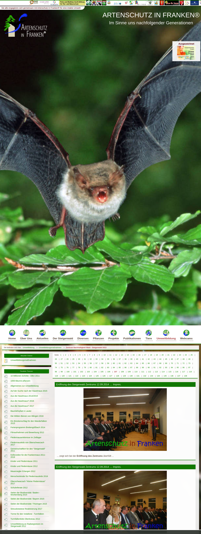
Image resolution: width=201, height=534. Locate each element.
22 (174, 355)
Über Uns (26, 334)
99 (62, 372)
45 (166, 359)
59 (108, 363)
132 (144, 376)
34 (102, 359)
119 (56, 376)
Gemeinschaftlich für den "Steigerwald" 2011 (27, 450)
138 (185, 376)
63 (131, 363)
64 (137, 363)
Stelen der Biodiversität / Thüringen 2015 (28, 504)
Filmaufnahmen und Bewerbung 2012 (27, 432)
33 (96, 359)
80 (91, 367)
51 (62, 363)
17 (145, 355)
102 (81, 372)
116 (176, 372)
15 (134, 355)
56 (91, 363)
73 (189, 363)
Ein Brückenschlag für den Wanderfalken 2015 (28, 422)
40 (137, 359)
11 (110, 355)
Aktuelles (42, 334)
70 (172, 363)
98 (56, 372)
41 (143, 359)
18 (151, 355)
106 (108, 372)
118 (190, 372)
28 (67, 359)
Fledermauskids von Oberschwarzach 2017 (27, 443)
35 (108, 359)
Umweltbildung (166, 334)
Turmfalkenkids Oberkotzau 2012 (25, 519)
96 (184, 367)
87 (131, 367)
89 (143, 367)
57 (96, 363)
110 (135, 372)
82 (102, 367)
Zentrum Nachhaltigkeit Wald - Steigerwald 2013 (86, 347)
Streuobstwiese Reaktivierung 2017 (26, 509)
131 (137, 376)
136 (171, 376)
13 (122, 355)
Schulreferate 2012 (18, 487)
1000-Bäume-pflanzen (20, 381)
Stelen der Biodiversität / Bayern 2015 (27, 499)
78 (79, 367)
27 (62, 359)
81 (96, 367)
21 (168, 355)
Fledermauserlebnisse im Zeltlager (25, 437)
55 (85, 363)
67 (154, 363)
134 (158, 376)
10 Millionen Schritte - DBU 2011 (25, 376)
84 (114, 367)
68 (160, 363)
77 (73, 367)
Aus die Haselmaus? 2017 (22, 406)
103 (88, 372)
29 (73, 359)
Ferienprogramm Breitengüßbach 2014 (27, 427)
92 (160, 367)
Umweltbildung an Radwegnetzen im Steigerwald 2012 (26, 525)
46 (172, 359)
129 (124, 376)
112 (149, 372)
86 (125, 367)
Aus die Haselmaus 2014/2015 (24, 396)
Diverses (83, 334)
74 (56, 367)
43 (154, 359)
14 (128, 355)
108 (122, 372)
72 (184, 363)
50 (56, 363)
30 (79, 359)
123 (83, 376)
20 (163, 355)
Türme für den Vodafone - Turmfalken (27, 514)
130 (131, 376)
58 (102, 363)
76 (67, 367)
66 (149, 363)
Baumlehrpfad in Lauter (20, 411)
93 (166, 367)
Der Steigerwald (63, 334)
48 (184, 359)
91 (154, 367)
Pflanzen (98, 334)
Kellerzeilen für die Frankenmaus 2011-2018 (28, 456)
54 (79, 363)
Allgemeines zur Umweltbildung (24, 386)
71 (178, 363)
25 (191, 355)
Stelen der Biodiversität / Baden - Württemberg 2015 (25, 494)
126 (103, 376)
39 (131, 359)
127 (110, 376)
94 (172, 367)
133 (151, 376)
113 (156, 372)
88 (137, 367)
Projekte (113, 334)
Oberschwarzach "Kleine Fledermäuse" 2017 (27, 482)
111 (142, 372)
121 (70, 376)
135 (165, 376)
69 (166, 363)
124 (90, 376)
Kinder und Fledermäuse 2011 (24, 461)
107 (115, 372)
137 (178, 376)
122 (76, 376)
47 (178, 359)
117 (183, 372)
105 (101, 372)
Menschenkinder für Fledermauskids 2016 (29, 476)
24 (186, 355)
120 (63, 376)
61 (120, 363)
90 (149, 367)
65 (143, 363)
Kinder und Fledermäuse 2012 (24, 466)
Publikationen (132, 334)
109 (129, 372)
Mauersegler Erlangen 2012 (22, 471)
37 (120, 359)
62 (125, 363)
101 (74, 372)
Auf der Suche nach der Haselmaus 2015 (28, 391)
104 (95, 372)
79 (85, 367)
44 (160, 359)
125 (97, 376)
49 (189, 359)
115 (169, 372)
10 (105, 355)
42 (149, 359)
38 (125, 359)
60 (114, 363)
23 (180, 355)
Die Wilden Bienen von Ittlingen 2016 (26, 416)
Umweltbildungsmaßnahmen (50, 347)
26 (56, 359)
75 (62, 367)
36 (114, 359)
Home (12, 334)
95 (178, 367)
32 (91, 359)
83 (108, 367)
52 (67, 363)
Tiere (148, 334)
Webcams (186, 334)
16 (139, 355)
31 (85, 359)
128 (117, 376)
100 (67, 372)
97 (189, 367)
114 (163, 372)
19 (157, 355)
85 (120, 367)
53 (73, 363)
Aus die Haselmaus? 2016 (22, 401)
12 (116, 355)
